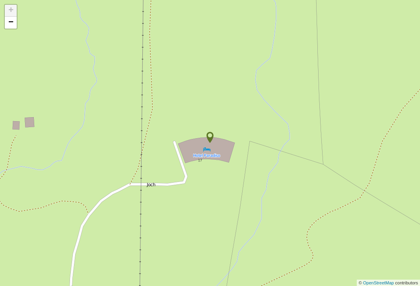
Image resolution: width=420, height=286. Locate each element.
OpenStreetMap (379, 282)
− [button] (11, 23)
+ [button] (11, 11)
